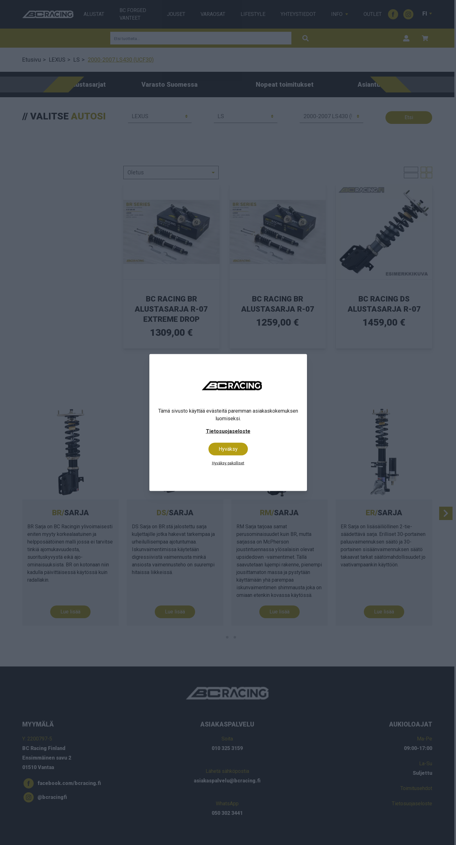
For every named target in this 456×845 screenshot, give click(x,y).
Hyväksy (228, 449)
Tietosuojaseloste (228, 431)
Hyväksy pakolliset (228, 463)
